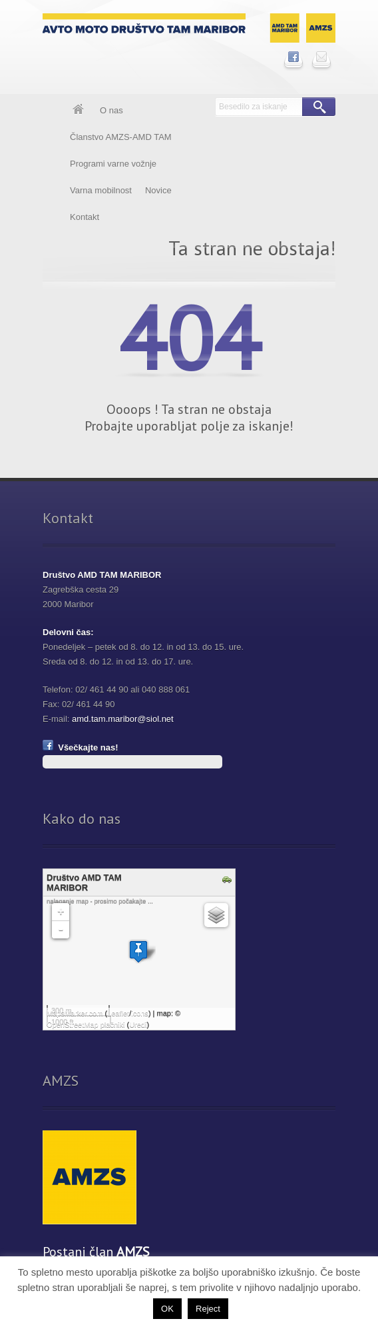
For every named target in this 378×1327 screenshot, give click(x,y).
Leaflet (118, 1013)
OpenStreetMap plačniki (85, 1024)
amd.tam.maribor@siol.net (123, 719)
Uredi (137, 1024)
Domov (78, 110)
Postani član (96, 1251)
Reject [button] (208, 1309)
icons (139, 1013)
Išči (318, 106)
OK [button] (167, 1309)
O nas (111, 110)
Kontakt (84, 217)
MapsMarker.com (74, 1013)
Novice (158, 190)
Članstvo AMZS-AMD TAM (121, 137)
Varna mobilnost (101, 190)
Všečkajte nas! (80, 747)
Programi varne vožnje (113, 164)
